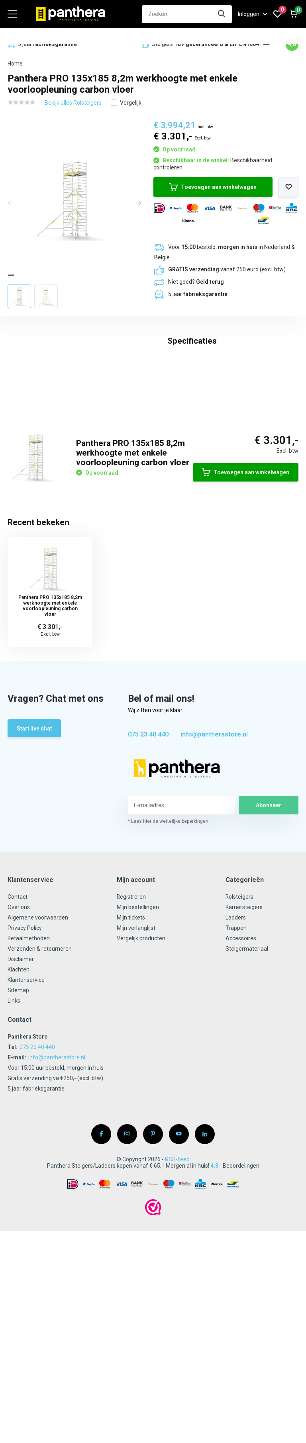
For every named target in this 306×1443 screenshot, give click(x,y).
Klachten (18, 1119)
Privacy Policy (25, 1077)
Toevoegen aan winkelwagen (213, 186)
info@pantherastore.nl (214, 884)
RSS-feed (177, 1309)
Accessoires (241, 1088)
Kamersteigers (244, 1056)
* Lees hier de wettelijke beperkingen (168, 970)
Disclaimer (21, 1108)
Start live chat (35, 878)
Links (14, 1150)
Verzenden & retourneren (40, 1098)
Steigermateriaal (247, 1098)
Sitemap (18, 1139)
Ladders (236, 1067)
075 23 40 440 (148, 884)
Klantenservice (26, 1129)
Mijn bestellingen (138, 1056)
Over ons (19, 1056)
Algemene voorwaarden (38, 1067)
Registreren (131, 1046)
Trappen (236, 1077)
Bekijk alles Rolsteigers (73, 102)
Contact (17, 1046)
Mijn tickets (131, 1067)
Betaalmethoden (29, 1088)
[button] (266, 44)
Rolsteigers (240, 1046)
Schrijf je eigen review (255, 500)
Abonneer (268, 954)
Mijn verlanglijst (136, 1077)
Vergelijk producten (141, 1088)
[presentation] (10, 203)
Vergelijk (126, 102)
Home (15, 63)
